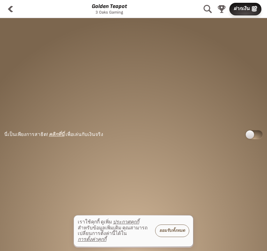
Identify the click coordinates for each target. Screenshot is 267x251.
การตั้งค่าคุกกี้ (92, 239)
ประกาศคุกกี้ (126, 222)
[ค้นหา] (207, 9)
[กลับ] (10, 9)
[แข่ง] (221, 9)
